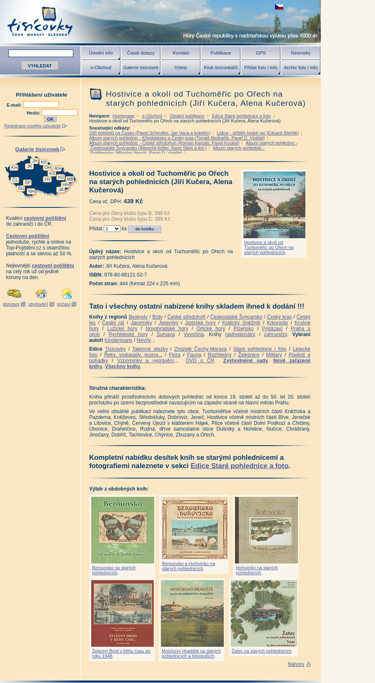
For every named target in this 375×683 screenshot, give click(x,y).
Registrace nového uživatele (32, 125)
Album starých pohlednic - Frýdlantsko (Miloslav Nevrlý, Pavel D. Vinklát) (177, 150)
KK (44, 162)
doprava (11, 304)
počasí (63, 304)
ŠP (27, 182)
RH (58, 168)
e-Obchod (100, 67)
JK (29, 166)
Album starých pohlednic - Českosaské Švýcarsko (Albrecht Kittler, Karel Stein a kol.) (193, 145)
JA (61, 189)
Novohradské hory (166, 329)
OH (47, 167)
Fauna (194, 355)
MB (70, 179)
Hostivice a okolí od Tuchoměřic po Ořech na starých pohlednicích (268, 247)
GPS (261, 52)
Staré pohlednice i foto (260, 349)
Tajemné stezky (150, 349)
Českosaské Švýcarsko (236, 317)
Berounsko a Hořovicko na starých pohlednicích (188, 566)
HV (48, 179)
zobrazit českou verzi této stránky (279, 7)
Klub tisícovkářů (221, 67)
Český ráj (113, 323)
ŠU (21, 188)
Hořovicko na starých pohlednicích (257, 570)
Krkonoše (277, 323)
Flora (174, 355)
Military (274, 355)
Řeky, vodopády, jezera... (133, 355)
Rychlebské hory (128, 334)
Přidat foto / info (261, 67)
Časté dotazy (141, 52)
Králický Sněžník (241, 323)
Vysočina (194, 334)
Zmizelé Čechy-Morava (200, 349)
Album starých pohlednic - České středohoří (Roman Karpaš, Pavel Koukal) (164, 142)
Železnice (248, 355)
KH (14, 167)
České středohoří (187, 317)
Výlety (180, 67)
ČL (15, 179)
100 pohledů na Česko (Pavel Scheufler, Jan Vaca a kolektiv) (150, 132)
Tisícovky (115, 349)
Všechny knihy (122, 366)
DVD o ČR (200, 361)
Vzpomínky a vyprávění (145, 361)
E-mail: (15, 104)
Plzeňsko (243, 329)
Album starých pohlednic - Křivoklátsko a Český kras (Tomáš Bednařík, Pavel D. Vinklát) (177, 137)
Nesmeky (300, 52)
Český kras (279, 317)
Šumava (166, 334)
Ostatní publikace (187, 115)
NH (31, 191)
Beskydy (138, 317)
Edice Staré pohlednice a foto (241, 115)
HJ (61, 176)
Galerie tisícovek (140, 67)
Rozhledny (220, 355)
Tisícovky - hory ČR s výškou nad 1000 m (160, 21)
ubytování (38, 304)
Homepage (123, 115)
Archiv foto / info (301, 67)
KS (52, 173)
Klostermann (118, 340)
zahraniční (275, 334)
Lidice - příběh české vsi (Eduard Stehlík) (258, 132)
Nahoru (296, 664)
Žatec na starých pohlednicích (261, 650)
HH (65, 184)
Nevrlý (144, 340)
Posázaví (272, 329)
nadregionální (240, 334)
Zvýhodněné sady (245, 361)
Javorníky (141, 323)
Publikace (220, 52)
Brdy (157, 317)
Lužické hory (122, 329)
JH (35, 160)
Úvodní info (101, 52)
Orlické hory (210, 329)
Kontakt (181, 52)
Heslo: (34, 112)
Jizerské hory (200, 323)
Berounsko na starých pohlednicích (113, 570)
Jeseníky (168, 323)
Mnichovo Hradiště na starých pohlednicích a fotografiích (191, 653)
